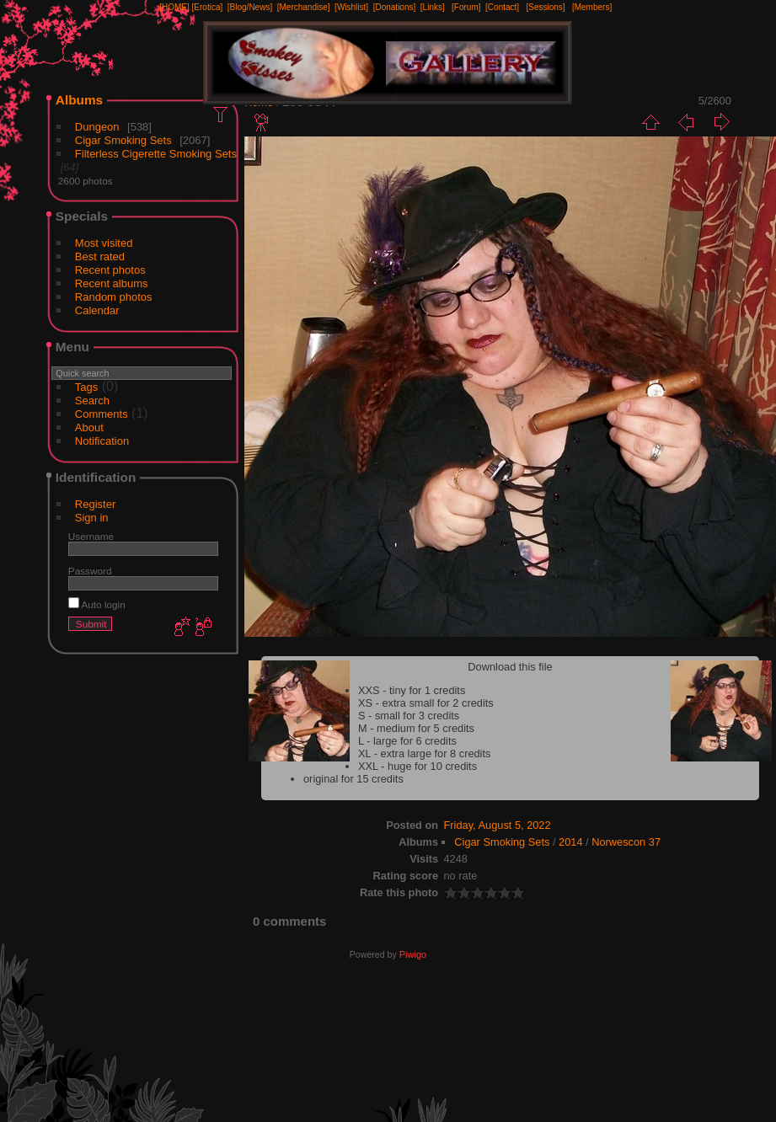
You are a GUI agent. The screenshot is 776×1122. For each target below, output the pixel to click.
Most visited (104, 243)
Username (91, 536)
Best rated (100, 256)
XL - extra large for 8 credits (424, 753)
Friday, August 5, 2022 (497, 825)
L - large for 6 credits (407, 741)
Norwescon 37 (626, 842)
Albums (79, 100)
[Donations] (394, 7)
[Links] (432, 7)
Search (92, 400)
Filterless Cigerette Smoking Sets (156, 153)
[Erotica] (207, 7)
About (89, 427)
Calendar (97, 310)
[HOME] (174, 7)
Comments (101, 414)
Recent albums (111, 283)
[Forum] (466, 7)
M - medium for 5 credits (416, 728)
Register (95, 504)
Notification (102, 441)
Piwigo (412, 954)
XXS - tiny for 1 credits (411, 690)
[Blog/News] (249, 7)
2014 (570, 842)
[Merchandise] (303, 7)
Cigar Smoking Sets (123, 140)
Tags (86, 387)
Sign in (92, 517)
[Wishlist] (351, 7)
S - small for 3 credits (408, 715)
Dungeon (97, 126)
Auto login (97, 604)
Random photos (114, 297)
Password (90, 570)
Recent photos (110, 270)
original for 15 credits (353, 778)
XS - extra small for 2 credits (426, 703)
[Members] (592, 7)
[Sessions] (545, 7)
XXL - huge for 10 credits (417, 766)
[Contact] (502, 7)
